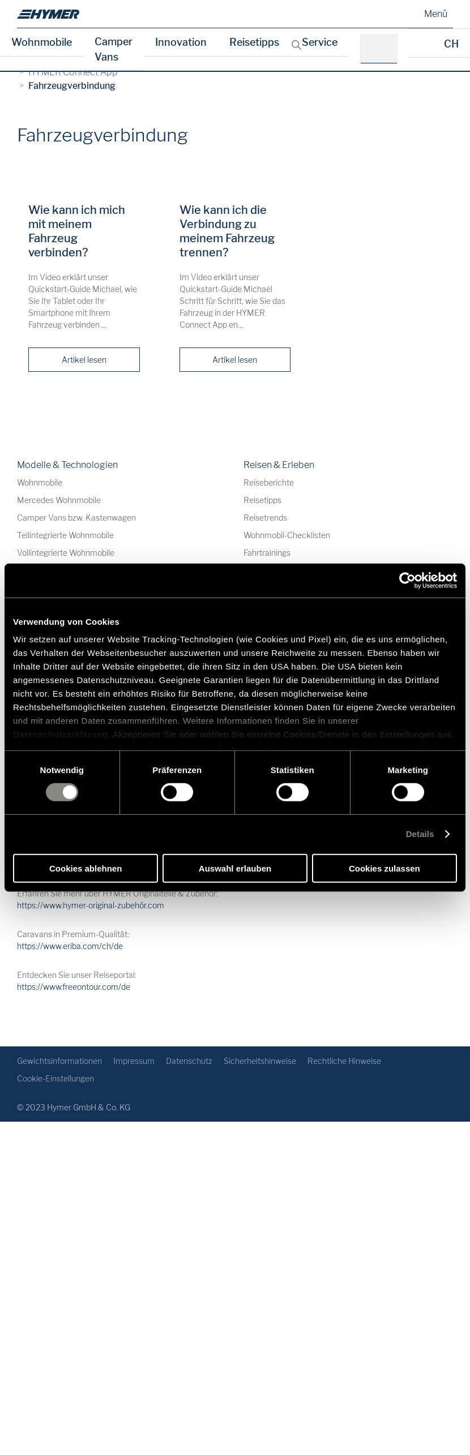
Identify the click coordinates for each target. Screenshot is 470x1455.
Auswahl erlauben (235, 868)
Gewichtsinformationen (59, 1061)
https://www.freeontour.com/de (73, 987)
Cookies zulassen (384, 868)
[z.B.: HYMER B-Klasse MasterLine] (383, 49)
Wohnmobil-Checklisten (286, 535)
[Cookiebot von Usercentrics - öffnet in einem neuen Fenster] (407, 580)
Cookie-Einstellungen (55, 1078)
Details (420, 834)
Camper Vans (114, 49)
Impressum (134, 1061)
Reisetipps (254, 42)
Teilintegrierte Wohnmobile (65, 535)
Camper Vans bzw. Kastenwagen (76, 517)
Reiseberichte (268, 482)
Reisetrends (265, 517)
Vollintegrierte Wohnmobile (65, 552)
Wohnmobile (41, 42)
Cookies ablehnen (85, 868)
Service (319, 42)
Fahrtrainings (266, 552)
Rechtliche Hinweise (344, 1061)
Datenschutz (189, 1061)
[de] (48, 14)
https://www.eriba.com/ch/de (70, 946)
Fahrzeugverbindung (72, 85)
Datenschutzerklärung (60, 734)
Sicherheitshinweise (260, 1061)
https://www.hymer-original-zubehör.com (90, 905)
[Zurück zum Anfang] (443, 1019)
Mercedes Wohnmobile (59, 500)
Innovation (181, 42)
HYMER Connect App (73, 72)
